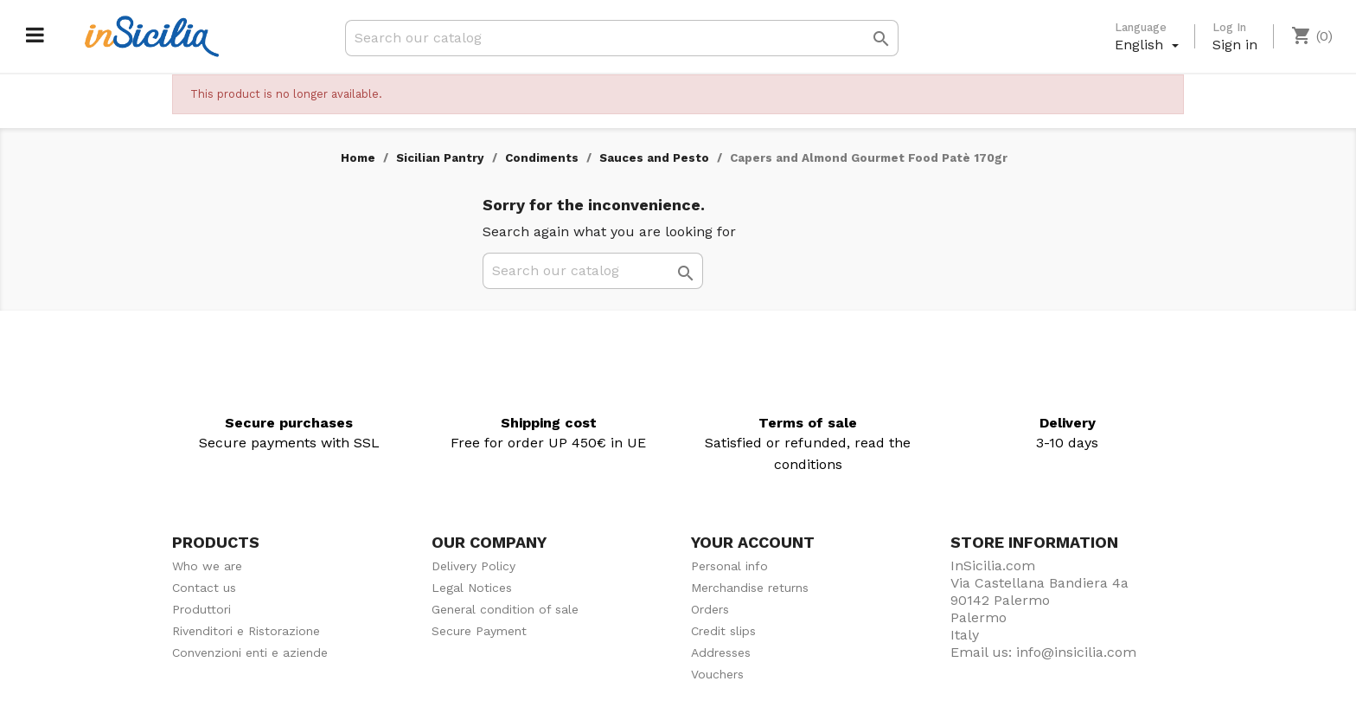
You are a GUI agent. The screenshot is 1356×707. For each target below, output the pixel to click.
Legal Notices (472, 588)
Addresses (721, 652)
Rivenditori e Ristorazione (246, 631)
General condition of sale (505, 609)
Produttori (201, 609)
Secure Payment (479, 631)
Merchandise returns (750, 588)
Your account (753, 542)
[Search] (622, 38)
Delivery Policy (473, 566)
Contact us (204, 588)
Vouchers (717, 674)
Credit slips (723, 631)
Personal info (729, 566)
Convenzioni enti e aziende (250, 652)
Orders (710, 609)
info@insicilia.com (1076, 652)
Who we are (207, 566)
